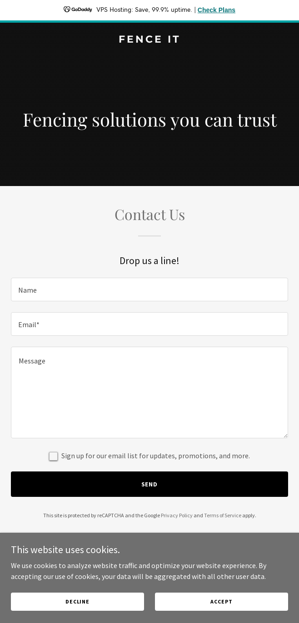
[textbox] (149, 289)
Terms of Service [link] (222, 515)
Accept (221, 601)
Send (149, 484)
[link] (149, 39)
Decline (77, 601)
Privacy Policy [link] (177, 515)
